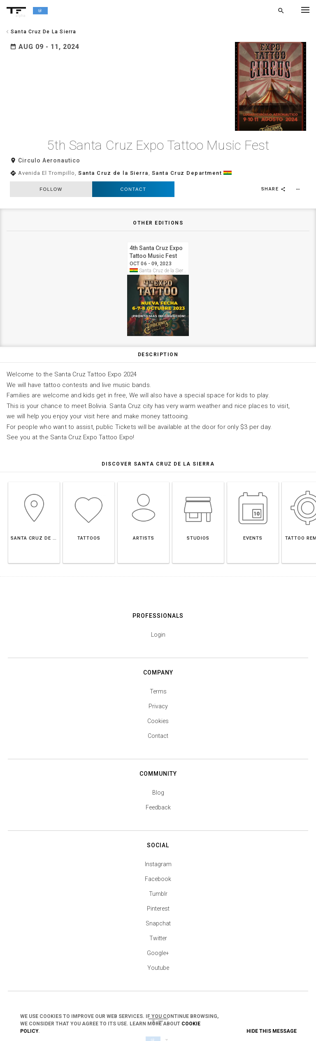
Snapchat (158, 896)
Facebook (158, 851)
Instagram (158, 836)
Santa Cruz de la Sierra (113, 146)
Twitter (158, 910)
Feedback (158, 780)
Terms (158, 664)
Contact (133, 161)
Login (158, 607)
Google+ (158, 925)
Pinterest (158, 881)
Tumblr (158, 866)
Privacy (158, 678)
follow (51, 161)
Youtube (158, 940)
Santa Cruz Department (187, 146)
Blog (158, 765)
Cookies (158, 693)
